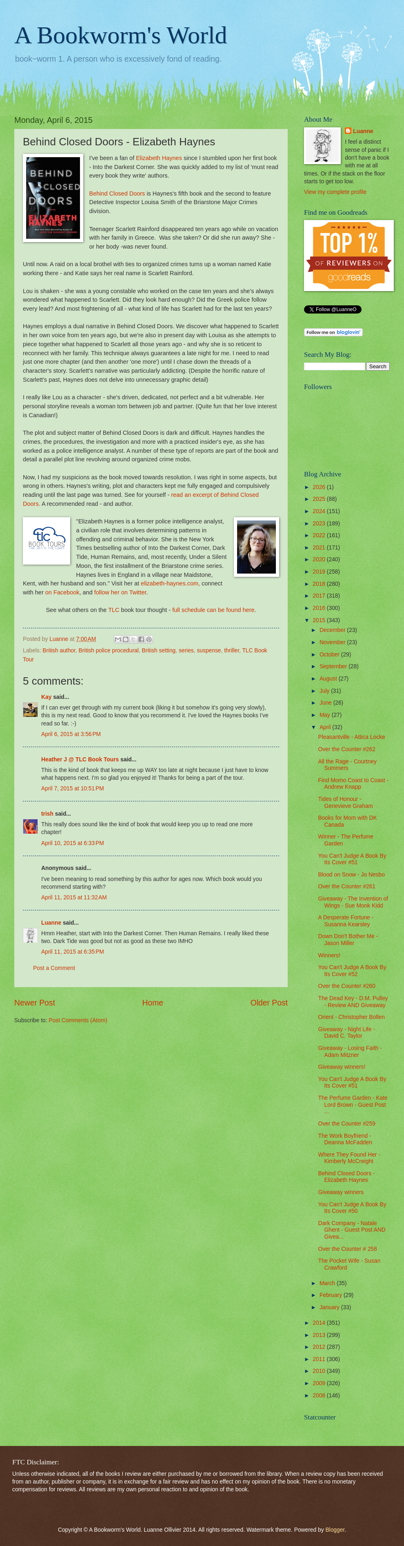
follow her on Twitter (120, 592)
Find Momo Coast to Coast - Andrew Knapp (353, 783)
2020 (320, 559)
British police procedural (109, 650)
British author (58, 650)
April (326, 727)
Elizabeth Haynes (159, 158)
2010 (320, 1371)
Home (153, 1003)
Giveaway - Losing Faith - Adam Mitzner (350, 1051)
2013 (320, 1335)
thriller (231, 650)
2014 (320, 1323)
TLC (113, 610)
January (330, 1307)
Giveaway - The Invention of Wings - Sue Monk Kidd (353, 902)
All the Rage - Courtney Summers (347, 765)
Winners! (329, 955)
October (330, 655)
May (326, 715)
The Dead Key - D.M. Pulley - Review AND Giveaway (353, 1001)
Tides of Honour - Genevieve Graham (345, 802)
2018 (320, 584)
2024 (320, 511)
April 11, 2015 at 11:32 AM (74, 897)
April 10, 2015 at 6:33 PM (72, 843)
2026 (320, 487)
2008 (320, 1396)
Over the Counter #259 (346, 1124)
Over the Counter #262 (346, 749)
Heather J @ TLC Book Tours (80, 759)
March (328, 1283)
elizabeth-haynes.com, (170, 583)
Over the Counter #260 (346, 986)
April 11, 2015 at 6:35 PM (72, 952)
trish (47, 814)
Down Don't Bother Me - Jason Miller (348, 939)
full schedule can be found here (213, 610)
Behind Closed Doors (117, 193)
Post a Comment (54, 968)
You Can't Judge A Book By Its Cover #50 (352, 1208)
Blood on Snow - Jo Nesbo (351, 875)
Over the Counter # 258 (347, 1249)
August (329, 679)
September (334, 666)
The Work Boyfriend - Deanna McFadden (345, 1139)
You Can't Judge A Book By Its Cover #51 (352, 859)
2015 (320, 620)
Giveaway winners (341, 1192)
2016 (320, 608)
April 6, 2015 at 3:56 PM (71, 734)
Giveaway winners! (341, 1067)
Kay (46, 697)
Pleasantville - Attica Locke (351, 737)
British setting (158, 650)
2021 (320, 548)
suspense (209, 650)
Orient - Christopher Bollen (351, 1017)
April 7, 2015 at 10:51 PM (72, 788)
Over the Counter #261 (346, 886)
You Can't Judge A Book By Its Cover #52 (352, 970)
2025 (320, 499)
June (326, 703)
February (332, 1295)
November (333, 642)
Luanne (51, 923)
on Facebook (62, 592)
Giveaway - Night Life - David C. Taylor (346, 1032)
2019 (320, 572)
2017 (320, 596)
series (186, 650)
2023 (320, 524)
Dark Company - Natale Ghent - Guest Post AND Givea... (351, 1230)
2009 (320, 1383)
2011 (320, 1359)
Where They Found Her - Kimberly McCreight (349, 1158)
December (333, 630)
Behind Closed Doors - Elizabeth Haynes (346, 1176)
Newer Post (34, 1003)
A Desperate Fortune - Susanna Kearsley (345, 921)
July (325, 691)
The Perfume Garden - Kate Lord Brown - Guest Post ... (352, 1104)
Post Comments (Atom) (78, 1020)
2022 (320, 535)
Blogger (334, 1530)
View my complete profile (335, 192)
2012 (320, 1347)
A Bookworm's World (120, 35)
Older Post (269, 1003)
